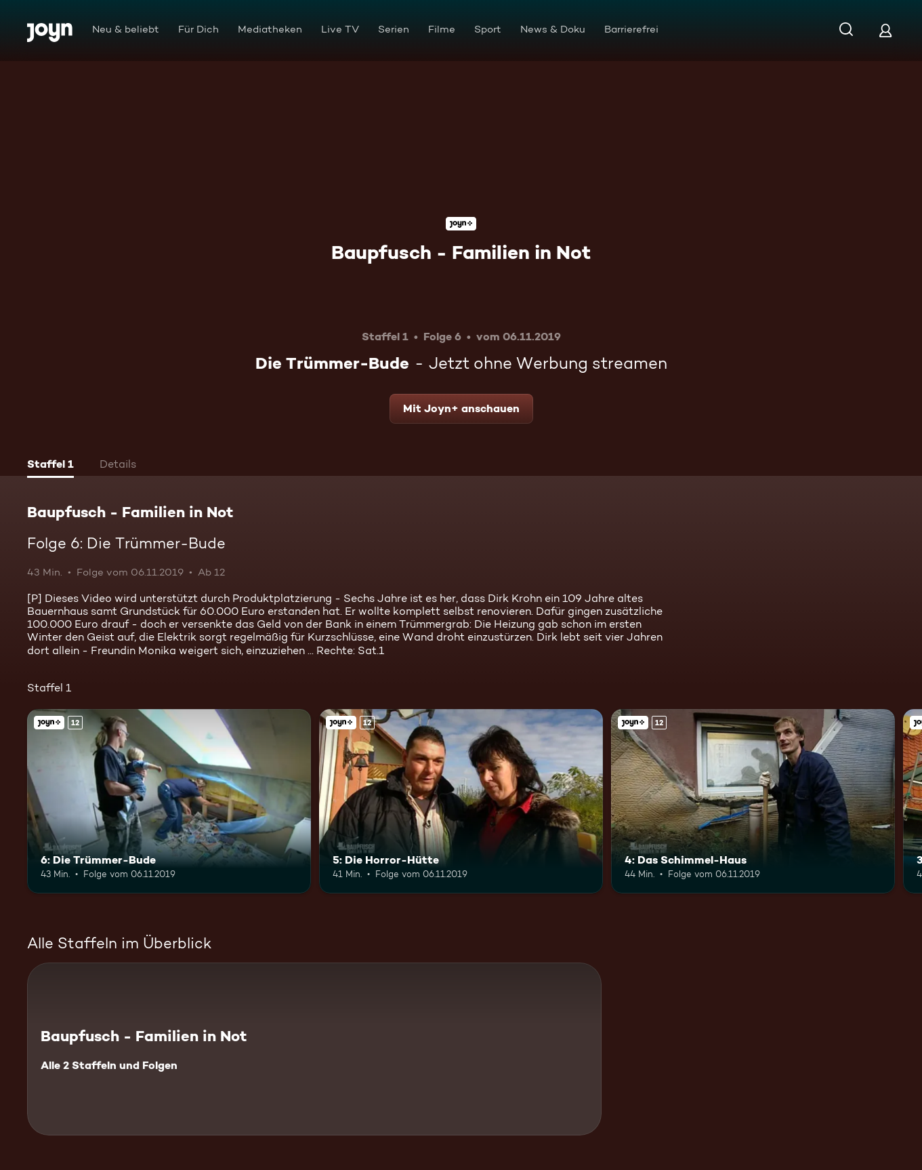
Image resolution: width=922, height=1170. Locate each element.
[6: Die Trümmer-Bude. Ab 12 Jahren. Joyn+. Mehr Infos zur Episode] (169, 801)
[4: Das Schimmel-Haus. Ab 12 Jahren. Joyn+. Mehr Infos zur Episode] (753, 801)
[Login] (885, 30)
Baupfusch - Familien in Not (461, 252)
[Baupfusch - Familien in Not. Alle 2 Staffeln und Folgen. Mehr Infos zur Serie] (314, 1049)
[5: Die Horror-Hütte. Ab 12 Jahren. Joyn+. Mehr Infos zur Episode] (461, 801)
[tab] (50, 465)
